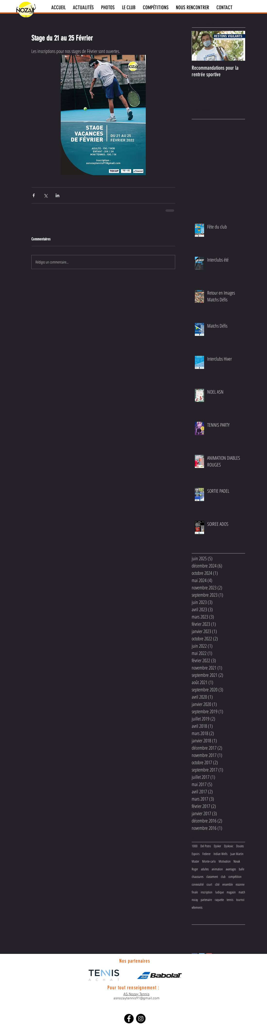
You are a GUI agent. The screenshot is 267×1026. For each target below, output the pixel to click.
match (242, 892)
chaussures (197, 876)
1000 (195, 846)
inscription (206, 892)
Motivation (225, 861)
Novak (236, 861)
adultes (205, 869)
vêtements (197, 907)
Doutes (240, 846)
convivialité (198, 884)
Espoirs (195, 853)
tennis (230, 899)
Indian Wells (220, 853)
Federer (206, 853)
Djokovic (228, 846)
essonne (240, 884)
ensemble (227, 884)
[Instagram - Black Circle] (141, 1018)
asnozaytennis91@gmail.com (136, 998)
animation (217, 869)
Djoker (217, 846)
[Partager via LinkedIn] (57, 195)
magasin (231, 892)
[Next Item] (237, 46)
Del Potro (205, 846)
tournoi (240, 899)
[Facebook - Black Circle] (129, 1018)
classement (212, 876)
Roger (195, 869)
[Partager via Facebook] (33, 195)
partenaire (206, 899)
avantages (231, 869)
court (209, 884)
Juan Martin (236, 853)
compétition (234, 876)
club (223, 876)
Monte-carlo (209, 861)
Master (195, 861)
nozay (195, 899)
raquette (219, 899)
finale (195, 892)
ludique (219, 892)
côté (217, 884)
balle (241, 869)
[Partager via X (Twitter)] (45, 195)
